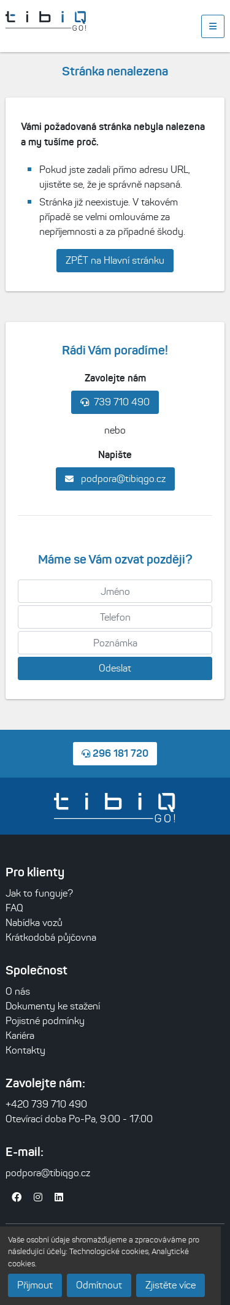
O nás (18, 991)
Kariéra (20, 1035)
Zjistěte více (170, 1285)
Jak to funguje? (39, 893)
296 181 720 (115, 753)
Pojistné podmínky (45, 1021)
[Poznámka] (115, 642)
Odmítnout (99, 1285)
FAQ (14, 908)
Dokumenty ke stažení (53, 1006)
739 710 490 (115, 402)
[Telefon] (115, 617)
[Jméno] (115, 591)
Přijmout (35, 1285)
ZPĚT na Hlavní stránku (115, 260)
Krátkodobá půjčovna (51, 937)
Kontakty (25, 1050)
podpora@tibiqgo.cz (115, 478)
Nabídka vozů (34, 922)
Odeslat (115, 668)
